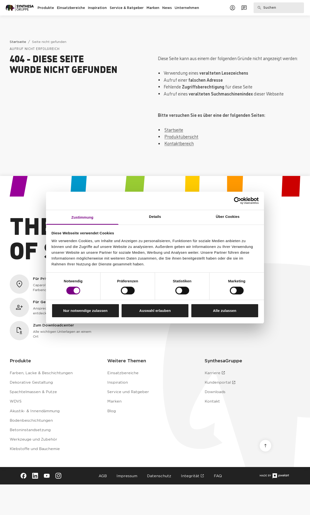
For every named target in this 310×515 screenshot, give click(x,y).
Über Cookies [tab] (228, 216)
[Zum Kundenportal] (232, 7)
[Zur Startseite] (20, 7)
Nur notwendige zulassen (85, 311)
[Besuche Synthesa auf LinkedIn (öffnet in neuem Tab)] (35, 476)
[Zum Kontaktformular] (244, 7)
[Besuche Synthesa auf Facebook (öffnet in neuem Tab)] (23, 476)
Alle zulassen (224, 311)
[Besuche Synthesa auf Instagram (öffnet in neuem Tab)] (58, 476)
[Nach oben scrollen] (265, 446)
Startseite (173, 130)
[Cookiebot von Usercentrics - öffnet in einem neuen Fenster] (237, 200)
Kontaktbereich (179, 143)
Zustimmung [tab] (82, 217)
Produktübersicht (181, 136)
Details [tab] (155, 216)
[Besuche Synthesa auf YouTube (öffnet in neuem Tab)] (47, 476)
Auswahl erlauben (155, 311)
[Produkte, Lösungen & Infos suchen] (279, 7)
